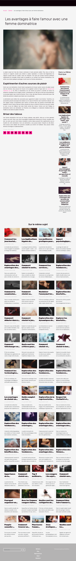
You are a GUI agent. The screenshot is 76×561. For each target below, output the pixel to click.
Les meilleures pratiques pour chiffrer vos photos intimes (64, 144)
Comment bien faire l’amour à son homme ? (62, 502)
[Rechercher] (12, 549)
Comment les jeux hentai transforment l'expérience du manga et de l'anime (64, 91)
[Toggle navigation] (4, 3)
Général (10, 10)
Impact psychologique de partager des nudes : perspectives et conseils (65, 171)
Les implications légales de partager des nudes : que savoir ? (65, 118)
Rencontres (38, 553)
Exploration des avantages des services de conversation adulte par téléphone (64, 200)
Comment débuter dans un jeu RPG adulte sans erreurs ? (12, 321)
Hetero (38, 549)
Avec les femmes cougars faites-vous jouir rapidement (29, 503)
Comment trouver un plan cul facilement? (24, 528)
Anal (38, 556)
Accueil (5, 10)
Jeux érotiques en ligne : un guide (52, 528)
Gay (38, 551)
